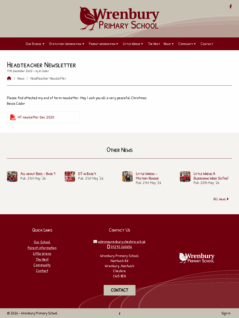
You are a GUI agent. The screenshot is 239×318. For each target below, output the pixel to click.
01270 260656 (121, 246)
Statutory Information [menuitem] (65, 43)
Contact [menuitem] (207, 43)
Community (42, 264)
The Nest (42, 259)
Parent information (42, 247)
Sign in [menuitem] (225, 313)
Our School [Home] (42, 242)
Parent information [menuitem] (102, 43)
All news (221, 199)
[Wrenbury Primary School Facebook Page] (230, 7)
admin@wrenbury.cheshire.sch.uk (121, 241)
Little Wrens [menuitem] (131, 43)
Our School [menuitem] (34, 43)
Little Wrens (42, 253)
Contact (42, 270)
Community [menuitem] (185, 43)
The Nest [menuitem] (154, 43)
